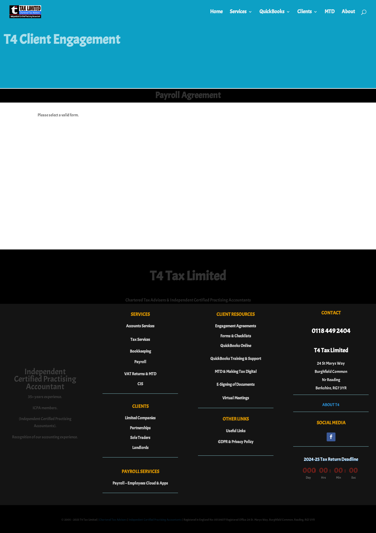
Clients (304, 12)
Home (216, 12)
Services (238, 12)
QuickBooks (271, 12)
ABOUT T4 (331, 404)
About (348, 12)
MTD (330, 12)
